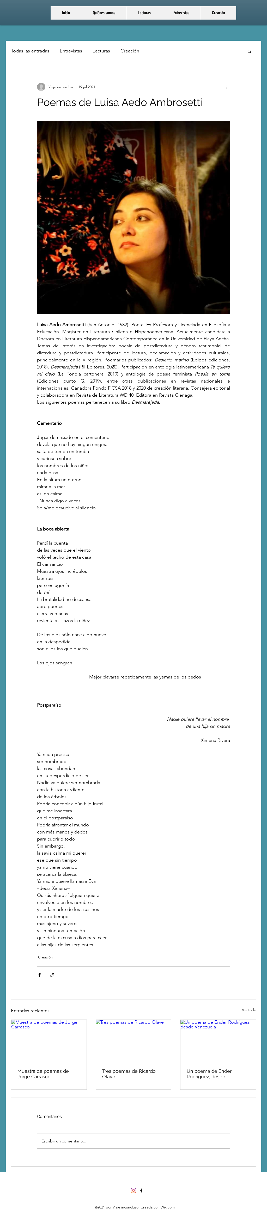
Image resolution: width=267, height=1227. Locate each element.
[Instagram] (133, 1190)
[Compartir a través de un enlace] (52, 975)
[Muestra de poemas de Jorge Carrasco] (49, 1041)
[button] (249, 51)
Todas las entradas (30, 51)
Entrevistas (71, 51)
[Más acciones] (227, 87)
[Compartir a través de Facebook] (39, 975)
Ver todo (249, 1010)
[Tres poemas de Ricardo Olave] (133, 1041)
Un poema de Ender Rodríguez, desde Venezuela (209, 1073)
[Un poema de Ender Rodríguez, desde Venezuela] (218, 1041)
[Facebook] (141, 1190)
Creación (129, 51)
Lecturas (101, 51)
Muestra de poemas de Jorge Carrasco (43, 1073)
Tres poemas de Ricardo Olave (129, 1073)
